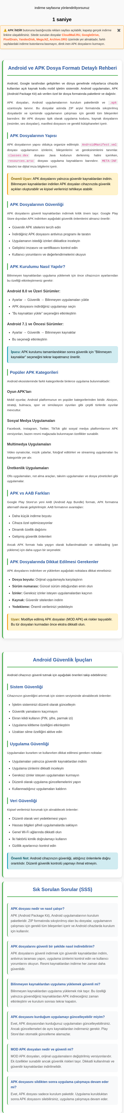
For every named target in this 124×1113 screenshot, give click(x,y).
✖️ (119, 30)
